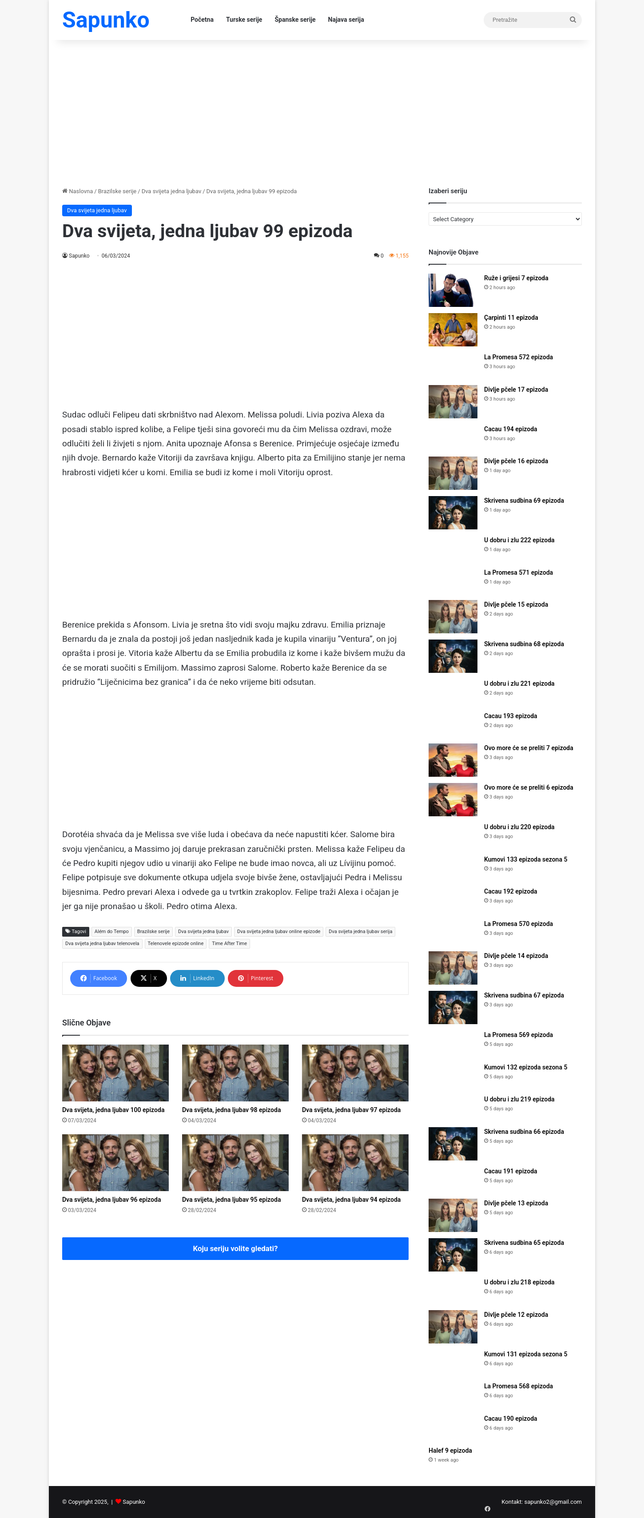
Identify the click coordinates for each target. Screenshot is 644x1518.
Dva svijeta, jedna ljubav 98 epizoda (231, 1109)
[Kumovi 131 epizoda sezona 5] (453, 1363)
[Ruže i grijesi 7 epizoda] (453, 290)
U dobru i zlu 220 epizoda (519, 827)
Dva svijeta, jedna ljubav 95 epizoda (231, 1199)
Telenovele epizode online (176, 943)
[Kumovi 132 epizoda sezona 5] (453, 1076)
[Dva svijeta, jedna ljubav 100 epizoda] (115, 1073)
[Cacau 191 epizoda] (453, 1180)
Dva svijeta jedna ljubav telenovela (102, 943)
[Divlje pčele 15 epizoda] (453, 616)
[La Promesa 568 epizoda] (453, 1395)
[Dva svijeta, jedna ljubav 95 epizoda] (235, 1162)
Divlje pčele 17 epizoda (516, 389)
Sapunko (79, 256)
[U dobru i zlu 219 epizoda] (453, 1108)
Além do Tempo (112, 931)
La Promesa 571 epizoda (518, 572)
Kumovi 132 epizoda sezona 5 (525, 1067)
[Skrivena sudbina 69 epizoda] (453, 512)
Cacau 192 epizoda (510, 891)
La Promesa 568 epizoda (518, 1386)
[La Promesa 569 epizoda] (453, 1043)
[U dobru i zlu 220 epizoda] (453, 836)
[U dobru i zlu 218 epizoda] (453, 1291)
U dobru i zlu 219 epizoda (519, 1099)
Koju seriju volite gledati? (235, 1248)
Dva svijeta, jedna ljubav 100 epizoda (113, 1109)
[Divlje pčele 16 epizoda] (453, 473)
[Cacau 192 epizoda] (453, 900)
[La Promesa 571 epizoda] (453, 581)
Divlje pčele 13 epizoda (516, 1203)
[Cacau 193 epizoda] (453, 724)
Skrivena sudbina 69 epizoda (524, 500)
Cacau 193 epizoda (510, 715)
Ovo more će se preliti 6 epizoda (528, 787)
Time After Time (229, 943)
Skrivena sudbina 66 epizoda (524, 1131)
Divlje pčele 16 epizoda (516, 461)
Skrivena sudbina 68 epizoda (524, 644)
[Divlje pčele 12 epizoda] (453, 1326)
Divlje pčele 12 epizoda (516, 1314)
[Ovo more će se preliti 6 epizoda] (453, 799)
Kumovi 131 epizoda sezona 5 (525, 1354)
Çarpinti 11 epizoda (511, 317)
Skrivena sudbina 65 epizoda (524, 1242)
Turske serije (244, 19)
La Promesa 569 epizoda (518, 1034)
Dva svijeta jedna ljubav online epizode (278, 931)
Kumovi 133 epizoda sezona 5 (525, 859)
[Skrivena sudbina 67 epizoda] (453, 1007)
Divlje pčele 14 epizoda (516, 955)
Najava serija (346, 19)
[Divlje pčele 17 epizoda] (453, 401)
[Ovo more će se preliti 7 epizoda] (453, 760)
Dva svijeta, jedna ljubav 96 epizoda (111, 1199)
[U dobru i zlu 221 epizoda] (453, 692)
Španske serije (294, 19)
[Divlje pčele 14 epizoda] (453, 968)
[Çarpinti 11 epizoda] (453, 329)
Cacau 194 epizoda (510, 429)
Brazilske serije (117, 191)
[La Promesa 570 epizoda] (453, 932)
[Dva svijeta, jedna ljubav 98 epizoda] (235, 1073)
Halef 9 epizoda (450, 1450)
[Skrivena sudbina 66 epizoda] (453, 1143)
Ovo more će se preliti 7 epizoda (528, 747)
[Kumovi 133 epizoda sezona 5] (453, 868)
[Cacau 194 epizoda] (453, 438)
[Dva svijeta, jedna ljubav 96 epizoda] (115, 1162)
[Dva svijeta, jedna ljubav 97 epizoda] (355, 1073)
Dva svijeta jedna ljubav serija (360, 931)
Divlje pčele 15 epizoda (516, 604)
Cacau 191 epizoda (510, 1171)
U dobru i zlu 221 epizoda (519, 683)
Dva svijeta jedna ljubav (172, 191)
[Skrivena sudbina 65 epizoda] (453, 1255)
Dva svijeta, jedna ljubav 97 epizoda (351, 1109)
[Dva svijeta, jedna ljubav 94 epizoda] (355, 1162)
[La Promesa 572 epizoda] (453, 366)
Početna (202, 19)
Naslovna (77, 191)
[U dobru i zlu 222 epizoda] (453, 549)
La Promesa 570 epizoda (518, 923)
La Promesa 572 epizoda (518, 357)
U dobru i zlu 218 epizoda (519, 1282)
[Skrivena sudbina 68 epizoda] (453, 656)
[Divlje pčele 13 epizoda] (453, 1215)
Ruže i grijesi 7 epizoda (516, 278)
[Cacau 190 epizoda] (453, 1427)
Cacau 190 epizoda (510, 1418)
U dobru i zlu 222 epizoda (519, 540)
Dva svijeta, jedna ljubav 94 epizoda (351, 1199)
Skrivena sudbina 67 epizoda (524, 995)
